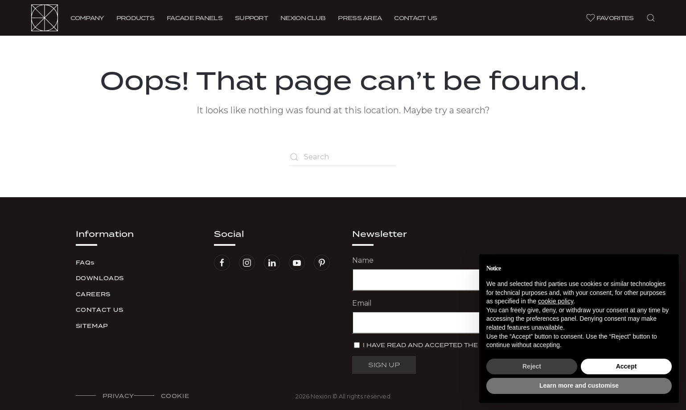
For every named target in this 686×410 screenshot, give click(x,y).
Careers (93, 294)
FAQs (85, 262)
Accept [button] (626, 366)
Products (135, 18)
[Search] (343, 157)
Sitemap (92, 326)
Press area (360, 18)
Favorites (610, 17)
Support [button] (251, 18)
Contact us (415, 18)
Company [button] (87, 18)
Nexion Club (302, 18)
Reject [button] (531, 366)
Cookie (175, 396)
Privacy (118, 396)
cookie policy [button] (555, 301)
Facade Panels (194, 18)
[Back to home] (44, 18)
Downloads (100, 278)
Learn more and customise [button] (579, 385)
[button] (650, 18)
